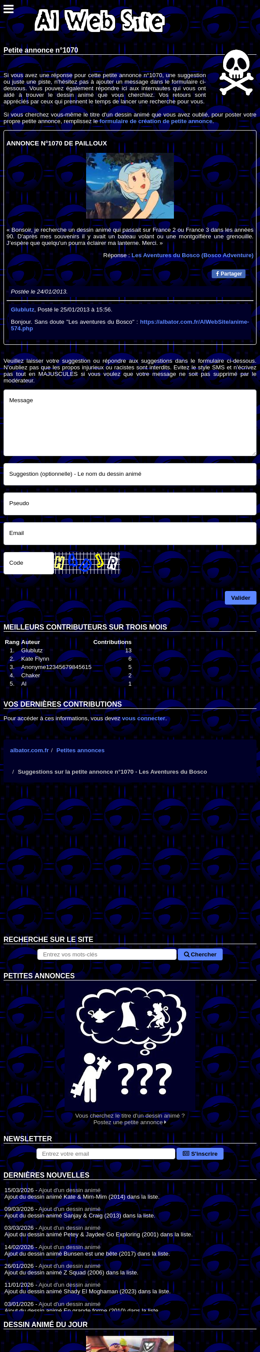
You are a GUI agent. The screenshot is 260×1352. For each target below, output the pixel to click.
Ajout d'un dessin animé (70, 1190)
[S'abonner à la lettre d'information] (106, 1153)
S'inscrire (200, 1153)
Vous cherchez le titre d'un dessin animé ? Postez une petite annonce (130, 1052)
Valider (240, 598)
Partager (229, 274)
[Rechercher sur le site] (107, 954)
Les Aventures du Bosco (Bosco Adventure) (193, 255)
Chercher (200, 954)
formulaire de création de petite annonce (156, 121)
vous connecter (144, 718)
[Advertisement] (130, 865)
